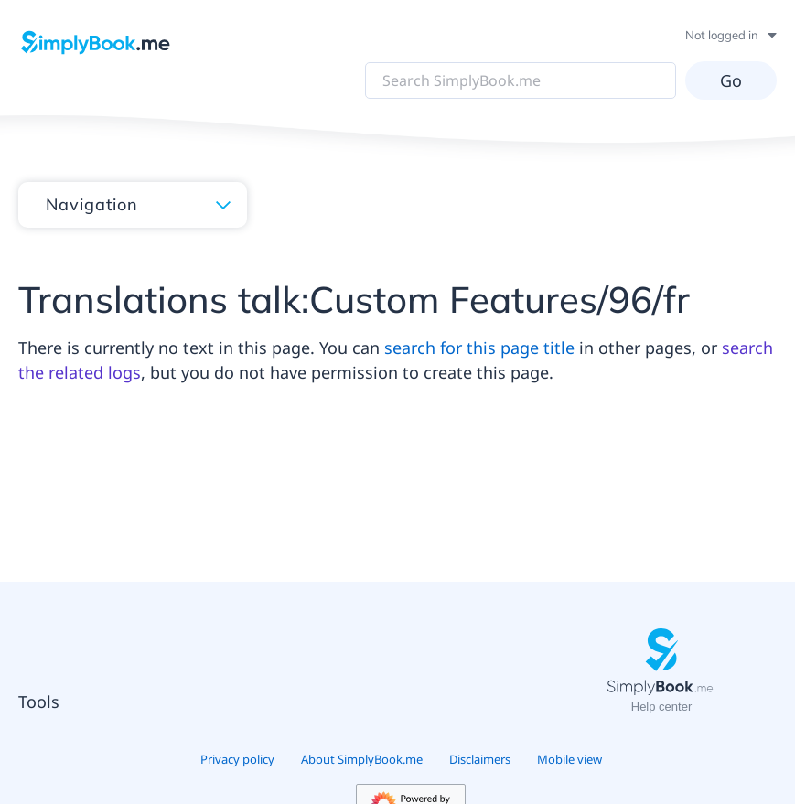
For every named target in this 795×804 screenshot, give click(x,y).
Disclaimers (479, 759)
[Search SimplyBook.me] (520, 80)
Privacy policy (237, 759)
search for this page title (479, 348)
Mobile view (569, 759)
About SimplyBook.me (362, 759)
